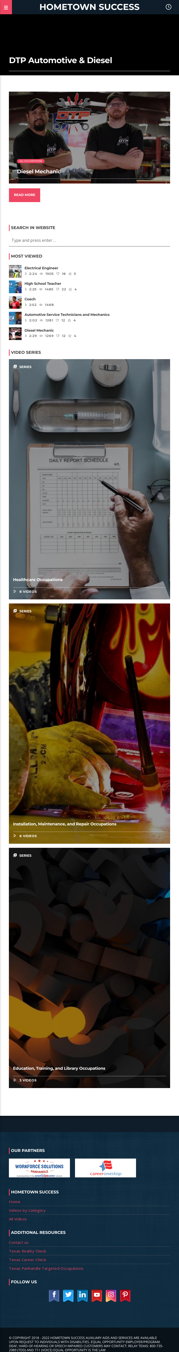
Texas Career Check (27, 1259)
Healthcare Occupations (38, 580)
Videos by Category (27, 1210)
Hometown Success (89, 7)
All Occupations (31, 161)
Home (14, 1201)
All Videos (18, 1218)
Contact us (19, 1242)
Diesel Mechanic (39, 171)
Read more (24, 195)
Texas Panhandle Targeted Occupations (46, 1268)
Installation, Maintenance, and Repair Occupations (64, 824)
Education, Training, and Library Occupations (59, 1068)
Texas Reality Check (27, 1251)
